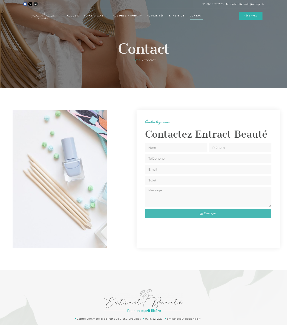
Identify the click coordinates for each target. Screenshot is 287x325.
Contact (196, 15)
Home (136, 60)
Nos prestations (127, 15)
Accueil (73, 15)
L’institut (177, 15)
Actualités (155, 15)
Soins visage (95, 15)
